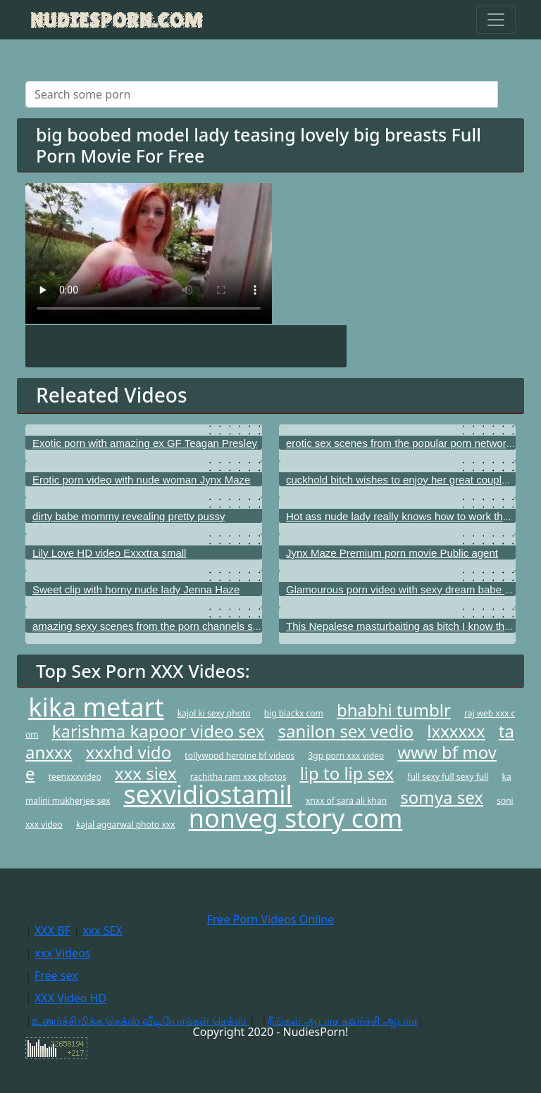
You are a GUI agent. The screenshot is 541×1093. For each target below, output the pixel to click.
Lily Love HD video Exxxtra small (109, 553)
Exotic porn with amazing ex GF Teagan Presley (144, 443)
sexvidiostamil (208, 794)
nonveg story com (296, 818)
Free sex (56, 975)
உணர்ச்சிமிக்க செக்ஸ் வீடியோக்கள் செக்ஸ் (140, 1020)
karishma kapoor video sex (158, 731)
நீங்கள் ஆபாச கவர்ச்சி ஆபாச (342, 1020)
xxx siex (146, 773)
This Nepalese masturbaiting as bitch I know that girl (408, 626)
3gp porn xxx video (346, 756)
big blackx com (293, 713)
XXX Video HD (70, 998)
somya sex (441, 797)
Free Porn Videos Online (270, 919)
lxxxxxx (456, 731)
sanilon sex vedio (345, 731)
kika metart (95, 707)
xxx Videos (63, 953)
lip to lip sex (347, 773)
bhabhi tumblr (394, 709)
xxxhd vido (129, 752)
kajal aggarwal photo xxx (125, 824)
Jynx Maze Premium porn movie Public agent (392, 553)
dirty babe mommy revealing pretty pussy (128, 516)
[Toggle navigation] (496, 20)
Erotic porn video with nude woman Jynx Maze (141, 480)
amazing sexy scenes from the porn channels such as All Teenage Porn (199, 626)
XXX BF (52, 930)
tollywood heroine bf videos (239, 756)
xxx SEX (102, 930)
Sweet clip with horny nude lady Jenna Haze (136, 589)
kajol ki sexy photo (214, 713)
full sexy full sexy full (447, 777)
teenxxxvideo (75, 777)
